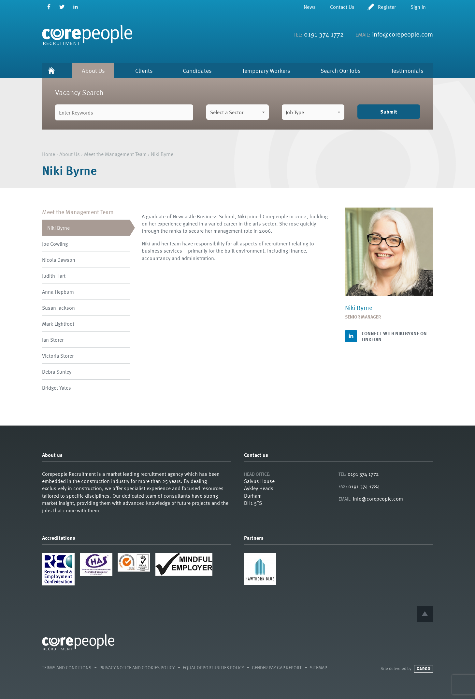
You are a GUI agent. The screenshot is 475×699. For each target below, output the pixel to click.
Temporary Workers (266, 70)
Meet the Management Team (115, 154)
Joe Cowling (55, 244)
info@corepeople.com (402, 34)
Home (51, 70)
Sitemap (318, 667)
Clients (144, 70)
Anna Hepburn (58, 292)
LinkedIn (75, 6)
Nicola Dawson (58, 260)
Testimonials (407, 70)
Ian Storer (53, 340)
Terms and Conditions (66, 667)
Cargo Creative (423, 669)
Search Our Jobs (341, 70)
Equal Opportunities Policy (213, 667)
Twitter (62, 6)
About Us (93, 70)
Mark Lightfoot (58, 324)
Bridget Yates (56, 388)
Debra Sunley (56, 372)
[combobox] (237, 112)
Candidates (197, 70)
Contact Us (342, 7)
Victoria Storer (58, 356)
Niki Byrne (58, 228)
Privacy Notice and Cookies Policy (137, 667)
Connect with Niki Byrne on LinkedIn (394, 336)
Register (387, 7)
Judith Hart (53, 276)
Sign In (418, 7)
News (310, 7)
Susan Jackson (58, 308)
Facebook (48, 6)
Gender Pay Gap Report (277, 667)
